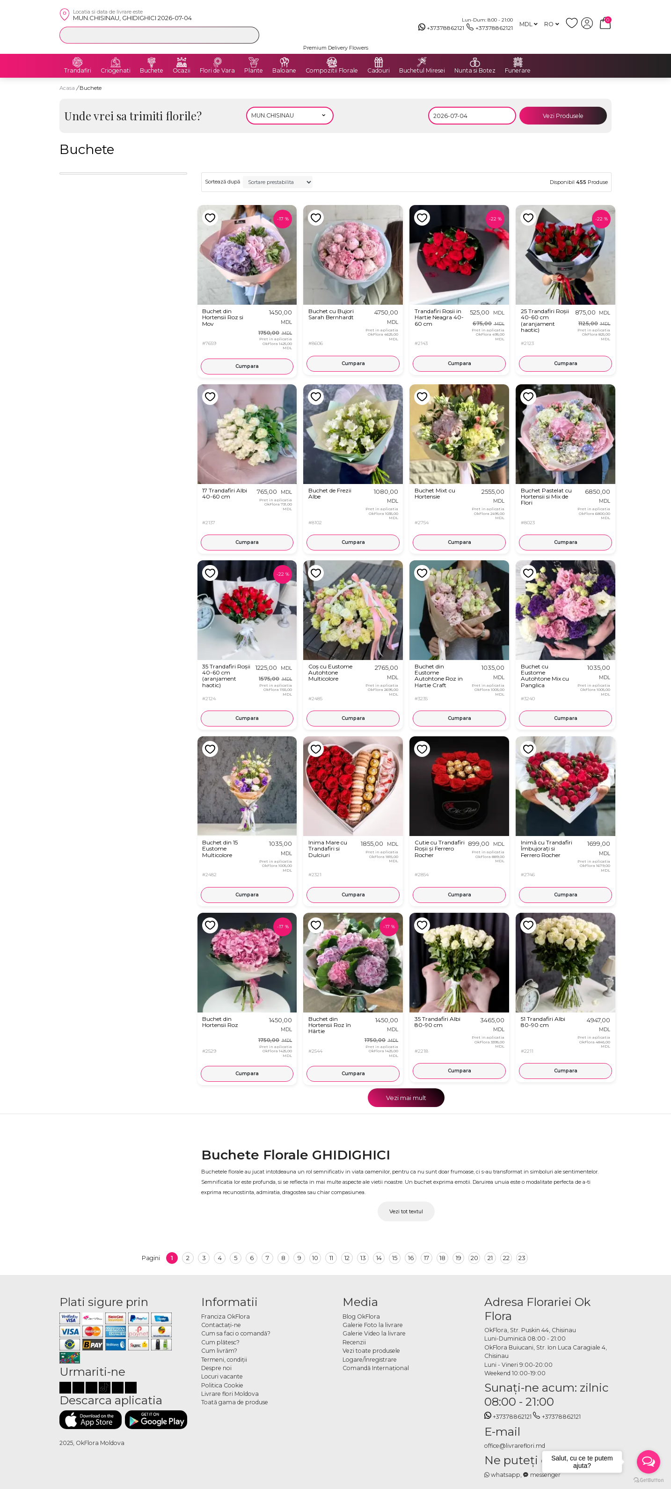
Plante (253, 70)
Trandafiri (77, 70)
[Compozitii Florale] (332, 62)
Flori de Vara (217, 70)
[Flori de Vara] (217, 62)
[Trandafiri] (78, 62)
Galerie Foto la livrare (373, 1324)
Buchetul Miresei (422, 70)
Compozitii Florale (332, 70)
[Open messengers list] (648, 1462)
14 (379, 1258)
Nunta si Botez (475, 70)
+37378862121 (441, 28)
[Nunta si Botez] (475, 62)
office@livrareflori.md (514, 1445)
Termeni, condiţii (224, 1359)
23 (521, 1258)
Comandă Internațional (376, 1368)
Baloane (284, 70)
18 (442, 1258)
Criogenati (116, 70)
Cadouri (378, 70)
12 (347, 1258)
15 (394, 1258)
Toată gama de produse (234, 1402)
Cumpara (247, 366)
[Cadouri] (378, 62)
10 (315, 1258)
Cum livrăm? (219, 1350)
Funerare (518, 70)
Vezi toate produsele (371, 1350)
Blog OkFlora (361, 1316)
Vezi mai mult (406, 1097)
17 (426, 1258)
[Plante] (253, 62)
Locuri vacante (222, 1376)
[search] (250, 34)
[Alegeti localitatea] (290, 116)
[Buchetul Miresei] (422, 62)
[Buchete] (151, 62)
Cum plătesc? (220, 1342)
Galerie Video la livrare (374, 1333)
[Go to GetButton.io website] (649, 1479)
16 (411, 1258)
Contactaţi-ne (221, 1324)
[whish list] (573, 26)
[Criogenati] (115, 62)
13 (363, 1258)
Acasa (67, 88)
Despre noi (216, 1368)
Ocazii (181, 70)
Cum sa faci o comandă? (235, 1333)
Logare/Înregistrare (370, 1359)
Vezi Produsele (563, 115)
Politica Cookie (222, 1385)
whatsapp (502, 1474)
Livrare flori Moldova (230, 1393)
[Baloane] (284, 62)
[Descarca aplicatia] (90, 1419)
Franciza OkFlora (225, 1316)
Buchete (151, 70)
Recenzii (354, 1342)
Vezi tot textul (406, 1211)
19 (458, 1258)
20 (474, 1258)
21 (490, 1258)
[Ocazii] (181, 62)
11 (331, 1258)
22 (506, 1258)
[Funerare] (518, 62)
